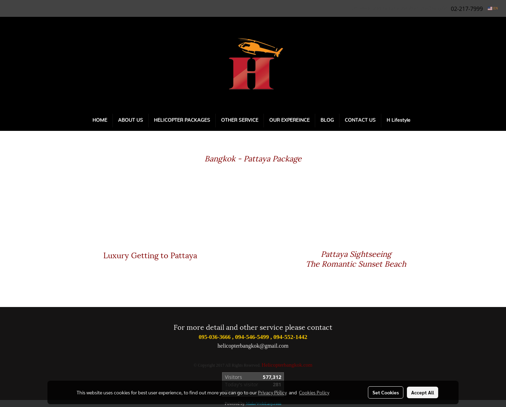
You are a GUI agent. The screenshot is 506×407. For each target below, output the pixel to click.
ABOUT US (130, 120)
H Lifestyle (398, 120)
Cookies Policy (314, 392)
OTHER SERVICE (239, 120)
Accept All (422, 392)
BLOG (327, 120)
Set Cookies (385, 392)
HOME (99, 120)
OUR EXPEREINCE (289, 120)
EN (493, 8)
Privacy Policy (272, 392)
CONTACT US (360, 120)
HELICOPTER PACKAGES (182, 120)
